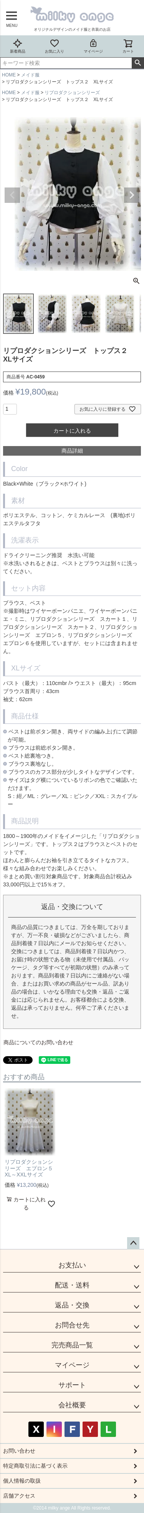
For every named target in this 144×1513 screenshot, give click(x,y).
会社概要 (72, 1405)
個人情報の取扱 (22, 1481)
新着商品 (17, 45)
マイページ (93, 45)
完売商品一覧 (72, 1345)
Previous (12, 195)
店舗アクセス (19, 1496)
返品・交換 (72, 1305)
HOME (9, 75)
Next (131, 195)
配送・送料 (72, 1285)
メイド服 (30, 75)
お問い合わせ (19, 1451)
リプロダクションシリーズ (72, 92)
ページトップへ (133, 1243)
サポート (72, 1385)
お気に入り (54, 45)
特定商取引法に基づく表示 (35, 1466)
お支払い (72, 1265)
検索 (138, 63)
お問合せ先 (72, 1325)
